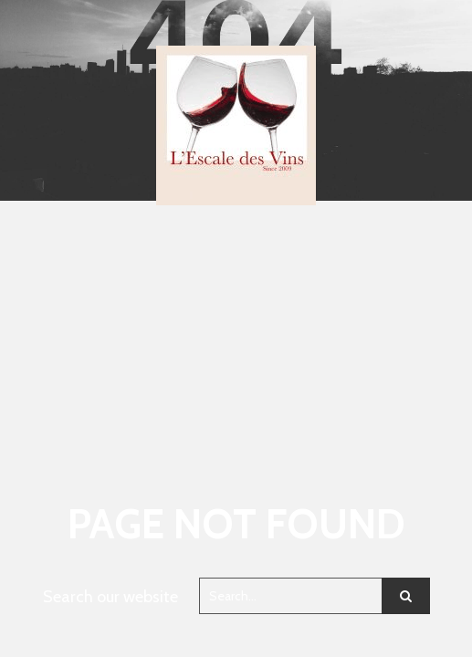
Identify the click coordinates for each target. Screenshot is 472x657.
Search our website (110, 597)
